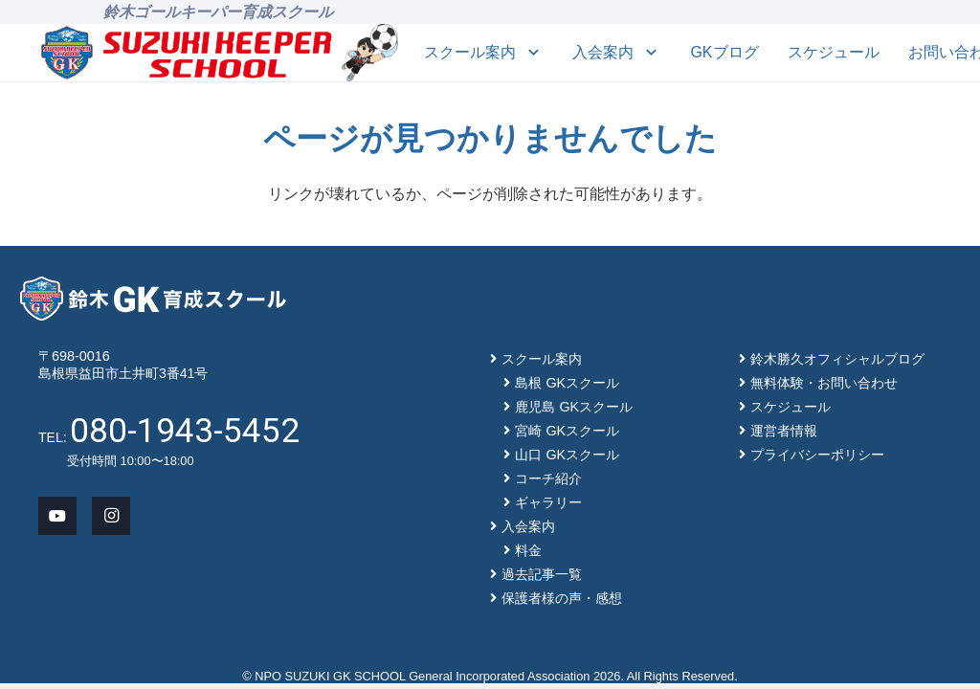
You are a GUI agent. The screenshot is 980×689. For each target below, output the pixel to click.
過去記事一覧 (541, 574)
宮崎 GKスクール (567, 430)
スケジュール (790, 406)
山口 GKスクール (567, 454)
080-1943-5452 (185, 431)
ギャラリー (548, 502)
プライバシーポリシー (817, 454)
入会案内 (528, 526)
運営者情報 (783, 430)
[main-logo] (186, 52)
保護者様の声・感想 (561, 598)
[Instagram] (111, 516)
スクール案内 (541, 359)
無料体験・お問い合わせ (824, 382)
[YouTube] (57, 516)
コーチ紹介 (548, 478)
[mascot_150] (370, 52)
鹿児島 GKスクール (574, 406)
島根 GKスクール (567, 382)
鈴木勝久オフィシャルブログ (837, 359)
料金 (528, 550)
